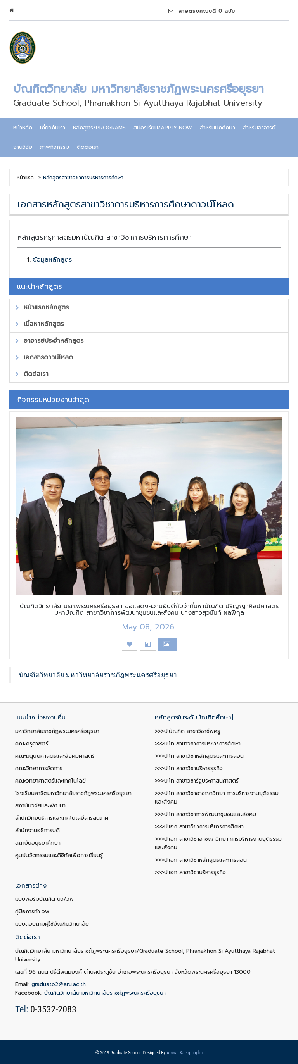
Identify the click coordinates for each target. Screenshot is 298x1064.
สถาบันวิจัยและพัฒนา (40, 806)
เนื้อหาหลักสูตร (40, 324)
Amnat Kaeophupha (184, 1052)
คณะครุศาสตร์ (31, 744)
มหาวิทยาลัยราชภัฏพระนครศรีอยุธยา (57, 731)
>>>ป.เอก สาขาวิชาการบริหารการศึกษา (199, 827)
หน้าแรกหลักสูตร (42, 307)
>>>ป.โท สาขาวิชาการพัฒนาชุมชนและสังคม (205, 814)
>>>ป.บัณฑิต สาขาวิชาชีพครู (187, 731)
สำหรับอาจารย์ (259, 128)
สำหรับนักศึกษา (217, 128)
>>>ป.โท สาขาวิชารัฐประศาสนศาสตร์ (197, 781)
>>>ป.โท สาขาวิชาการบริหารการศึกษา (198, 744)
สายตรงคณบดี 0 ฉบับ (201, 11)
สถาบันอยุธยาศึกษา (38, 843)
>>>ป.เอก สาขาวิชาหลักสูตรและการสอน (201, 860)
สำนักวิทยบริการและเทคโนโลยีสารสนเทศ (61, 818)
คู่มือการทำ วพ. (32, 911)
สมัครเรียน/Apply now (162, 128)
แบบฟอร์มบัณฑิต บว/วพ (44, 899)
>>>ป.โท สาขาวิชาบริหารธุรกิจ (189, 768)
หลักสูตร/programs (99, 128)
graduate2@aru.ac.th (58, 984)
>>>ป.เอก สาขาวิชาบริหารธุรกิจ (190, 872)
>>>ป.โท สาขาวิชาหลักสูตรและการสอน (199, 756)
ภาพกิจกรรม (54, 147)
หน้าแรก (25, 177)
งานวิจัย (22, 147)
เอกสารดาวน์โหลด (44, 357)
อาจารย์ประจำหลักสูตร (49, 340)
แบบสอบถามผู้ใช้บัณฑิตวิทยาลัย (52, 924)
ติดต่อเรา (88, 147)
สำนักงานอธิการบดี (37, 830)
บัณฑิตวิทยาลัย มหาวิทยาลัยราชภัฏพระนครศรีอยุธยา (98, 675)
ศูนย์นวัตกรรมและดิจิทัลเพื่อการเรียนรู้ (59, 855)
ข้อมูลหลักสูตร (52, 259)
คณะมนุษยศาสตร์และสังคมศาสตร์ (55, 756)
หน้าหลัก (22, 128)
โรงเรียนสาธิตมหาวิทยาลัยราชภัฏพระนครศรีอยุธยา (73, 793)
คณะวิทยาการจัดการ (38, 768)
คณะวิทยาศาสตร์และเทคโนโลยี (50, 781)
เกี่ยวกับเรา (52, 128)
